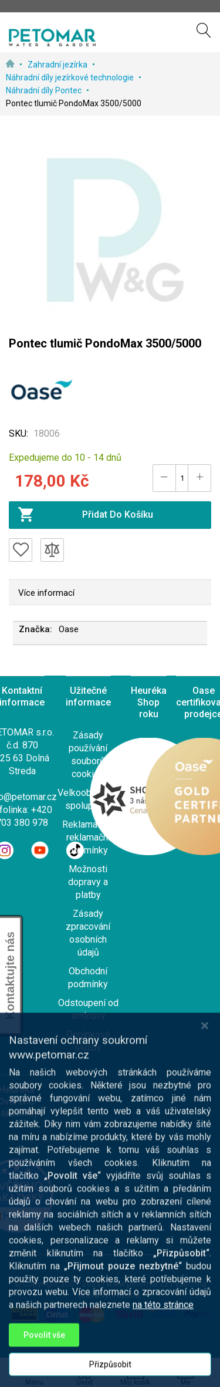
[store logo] (52, 37)
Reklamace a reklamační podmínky (88, 837)
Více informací (46, 593)
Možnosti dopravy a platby (88, 881)
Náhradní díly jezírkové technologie (71, 77)
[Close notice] (204, 1103)
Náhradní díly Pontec (44, 90)
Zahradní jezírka (58, 64)
